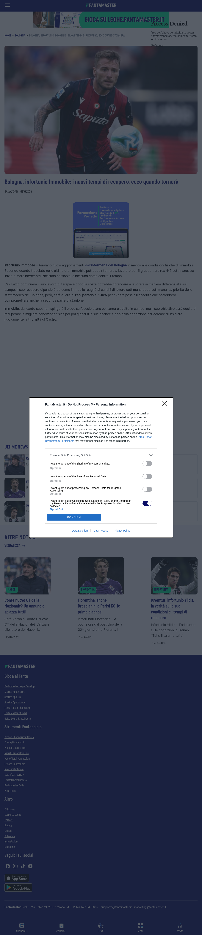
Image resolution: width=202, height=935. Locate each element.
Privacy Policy (122, 530)
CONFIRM (74, 517)
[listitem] (101, 455)
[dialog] (101, 467)
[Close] (165, 404)
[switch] (147, 463)
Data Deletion (80, 530)
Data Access (100, 530)
